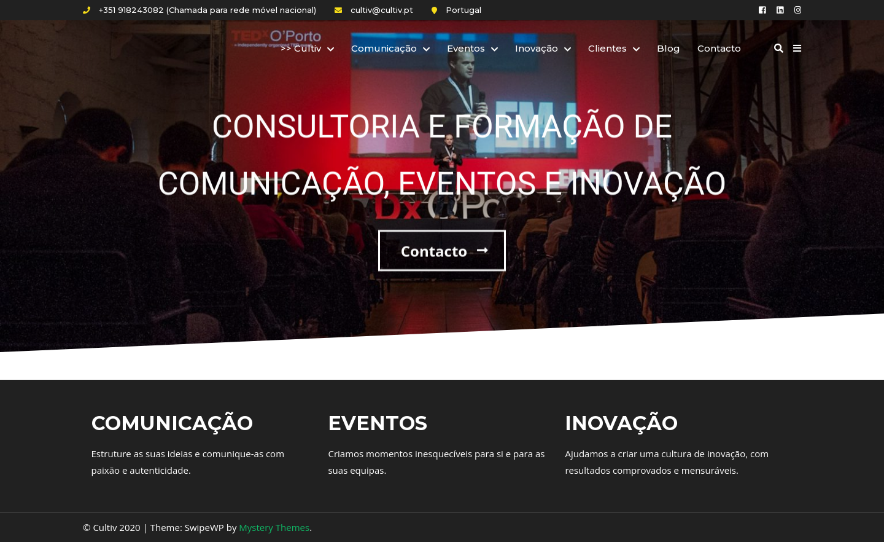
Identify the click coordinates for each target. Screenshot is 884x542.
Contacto (719, 48)
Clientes (607, 48)
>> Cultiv (301, 48)
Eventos (466, 48)
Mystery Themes (274, 527)
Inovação (536, 48)
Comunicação (384, 48)
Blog (668, 48)
